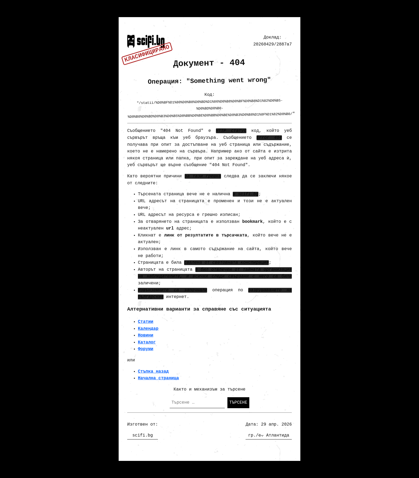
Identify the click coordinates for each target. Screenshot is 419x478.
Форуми (145, 349)
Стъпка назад (153, 371)
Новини (145, 335)
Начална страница (158, 378)
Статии (145, 321)
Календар (148, 328)
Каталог (147, 342)
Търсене (238, 402)
